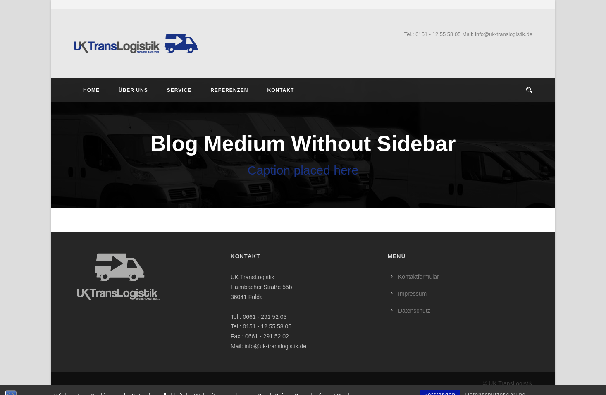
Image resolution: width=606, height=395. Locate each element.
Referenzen (229, 90)
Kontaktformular (418, 276)
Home (91, 90)
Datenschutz (414, 310)
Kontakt (280, 90)
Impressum (412, 293)
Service (179, 90)
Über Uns (133, 90)
